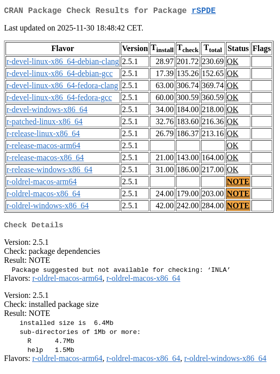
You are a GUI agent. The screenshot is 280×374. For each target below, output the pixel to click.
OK (232, 63)
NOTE (238, 183)
